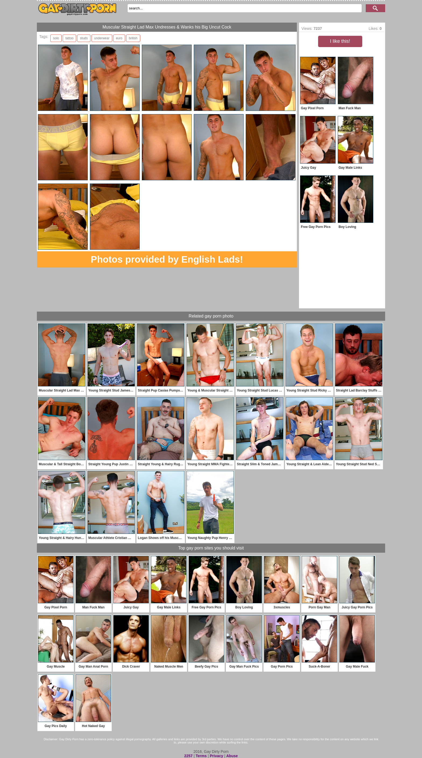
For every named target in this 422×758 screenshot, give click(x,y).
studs (84, 38)
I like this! (340, 41)
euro (119, 38)
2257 (188, 756)
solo (56, 38)
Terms (201, 756)
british (133, 38)
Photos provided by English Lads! (167, 259)
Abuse (232, 756)
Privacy (216, 756)
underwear (102, 38)
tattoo (69, 38)
